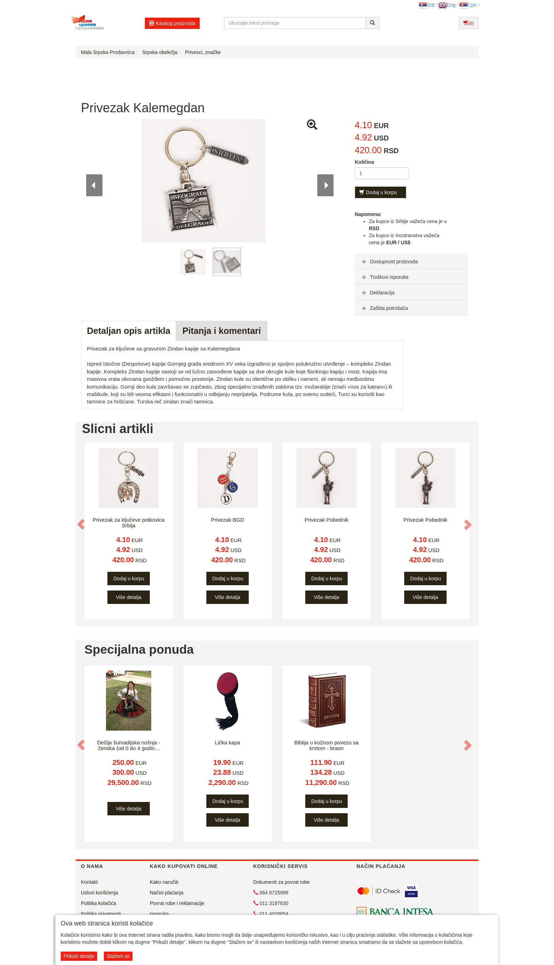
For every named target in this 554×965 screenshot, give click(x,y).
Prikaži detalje (79, 956)
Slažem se (118, 956)
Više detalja (128, 597)
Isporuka (159, 914)
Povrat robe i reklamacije (177, 903)
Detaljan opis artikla (128, 331)
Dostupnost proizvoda (389, 261)
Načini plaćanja (166, 892)
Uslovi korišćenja (99, 892)
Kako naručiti (164, 882)
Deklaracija (377, 292)
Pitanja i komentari (221, 331)
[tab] (411, 261)
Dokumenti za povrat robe (281, 882)
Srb (427, 5)
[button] (82, 524)
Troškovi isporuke (384, 277)
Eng (447, 5)
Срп (468, 5)
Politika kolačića (98, 903)
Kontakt (89, 882)
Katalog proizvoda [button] (172, 23)
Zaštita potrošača (384, 308)
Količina (364, 162)
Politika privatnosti (101, 914)
